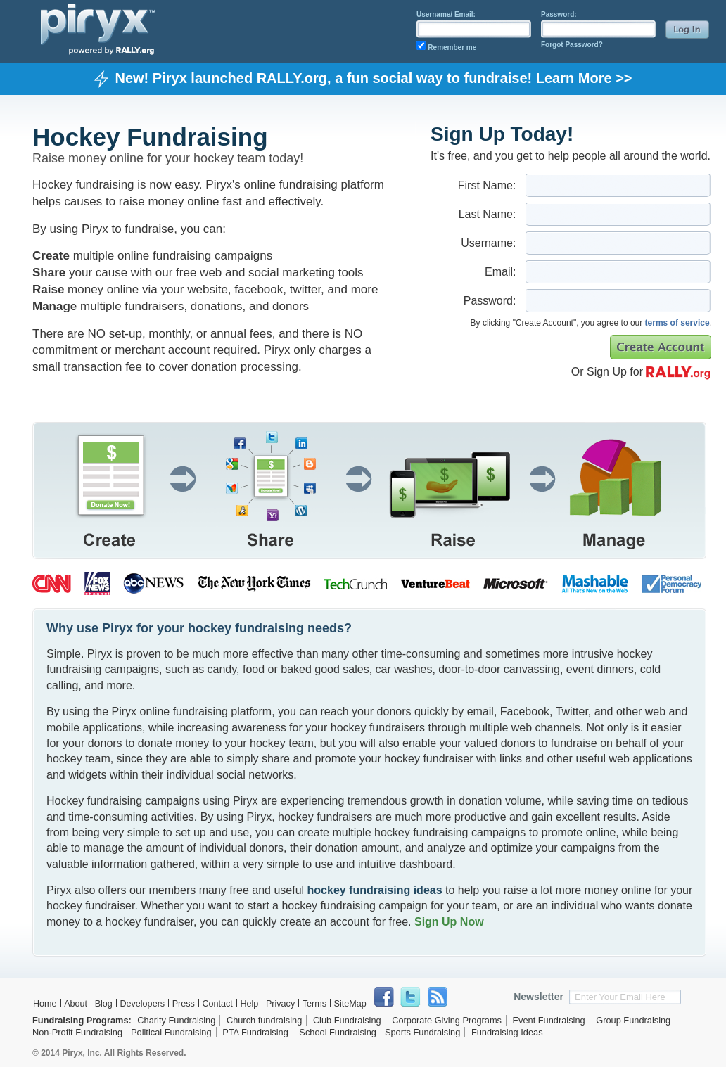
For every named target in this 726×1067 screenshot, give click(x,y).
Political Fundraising (171, 1032)
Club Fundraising (347, 1020)
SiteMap (350, 1004)
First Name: (487, 185)
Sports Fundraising (422, 1032)
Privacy (280, 1004)
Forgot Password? (572, 45)
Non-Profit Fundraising (77, 1032)
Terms (314, 1004)
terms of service (677, 323)
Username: (488, 243)
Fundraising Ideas (507, 1032)
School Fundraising (337, 1032)
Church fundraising (264, 1020)
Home (45, 1004)
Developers (142, 1004)
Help (249, 1004)
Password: (559, 14)
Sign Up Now (449, 922)
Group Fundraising (633, 1020)
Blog (104, 1004)
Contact (217, 1004)
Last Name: (487, 214)
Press (183, 1004)
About (75, 1004)
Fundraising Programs (80, 1020)
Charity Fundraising (176, 1020)
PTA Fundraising (255, 1032)
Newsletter (538, 996)
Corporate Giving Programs (447, 1020)
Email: (500, 272)
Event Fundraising (549, 1020)
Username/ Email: (446, 14)
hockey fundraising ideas (374, 890)
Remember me (452, 47)
